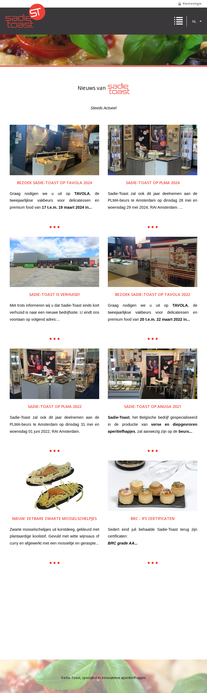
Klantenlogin (192, 3)
